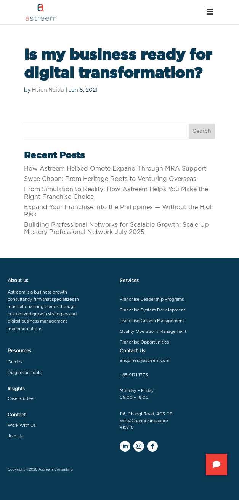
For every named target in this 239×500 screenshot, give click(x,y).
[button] (216, 464)
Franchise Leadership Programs (152, 299)
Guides (15, 362)
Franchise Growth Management (152, 321)
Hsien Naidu (48, 90)
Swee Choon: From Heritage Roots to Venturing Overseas (110, 179)
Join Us (15, 436)
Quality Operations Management (153, 331)
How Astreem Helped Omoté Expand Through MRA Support (115, 169)
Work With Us (21, 425)
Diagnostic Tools (24, 373)
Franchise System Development (152, 310)
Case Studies (21, 399)
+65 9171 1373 (134, 375)
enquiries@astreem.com (144, 360)
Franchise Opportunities (144, 342)
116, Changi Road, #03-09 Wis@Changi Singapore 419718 (146, 420)
